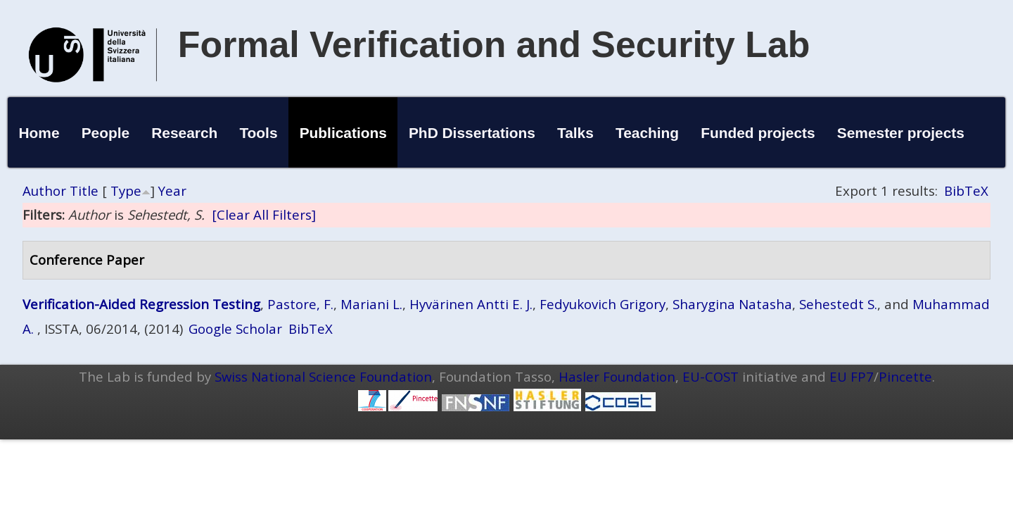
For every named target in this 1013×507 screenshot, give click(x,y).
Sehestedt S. (838, 304)
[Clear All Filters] (264, 214)
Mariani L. (371, 304)
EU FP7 (851, 376)
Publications (343, 133)
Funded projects (758, 133)
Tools (258, 133)
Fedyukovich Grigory (602, 304)
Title (84, 190)
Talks (575, 133)
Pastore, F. (300, 304)
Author (44, 190)
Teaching (647, 133)
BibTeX (966, 190)
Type (125, 190)
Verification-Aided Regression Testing (141, 304)
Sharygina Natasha (732, 304)
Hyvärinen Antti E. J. (471, 304)
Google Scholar (235, 328)
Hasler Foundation (617, 376)
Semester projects (900, 133)
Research (184, 133)
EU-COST (710, 376)
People (106, 133)
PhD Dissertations (472, 133)
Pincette (905, 376)
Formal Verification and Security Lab (494, 44)
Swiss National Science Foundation (323, 376)
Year (172, 190)
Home (38, 133)
